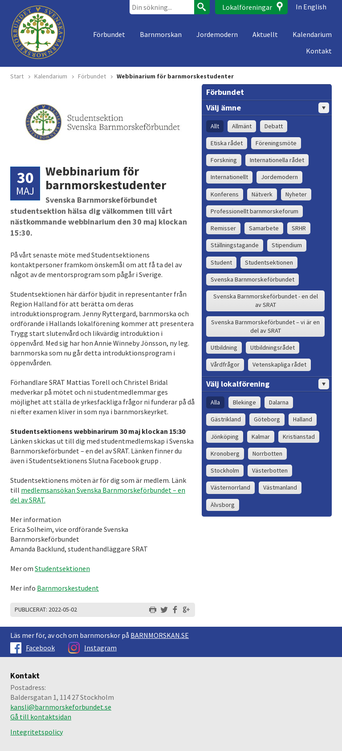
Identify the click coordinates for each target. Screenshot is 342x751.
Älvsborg (223, 505)
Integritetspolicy (36, 731)
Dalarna (279, 402)
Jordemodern (217, 34)
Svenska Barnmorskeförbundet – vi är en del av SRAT (265, 326)
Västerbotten (270, 470)
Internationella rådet (277, 160)
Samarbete (264, 228)
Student (221, 262)
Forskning (224, 160)
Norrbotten (267, 453)
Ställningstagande (235, 245)
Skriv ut (152, 609)
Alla (215, 402)
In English (311, 6)
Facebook (32, 647)
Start (17, 76)
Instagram (92, 647)
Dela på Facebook (175, 609)
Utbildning (224, 347)
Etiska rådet (227, 143)
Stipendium (287, 245)
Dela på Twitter (163, 609)
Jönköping (225, 437)
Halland (302, 419)
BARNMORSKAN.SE (159, 635)
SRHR (299, 228)
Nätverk (262, 194)
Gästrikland (226, 419)
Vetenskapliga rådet (279, 364)
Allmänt (242, 126)
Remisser (223, 228)
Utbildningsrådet (272, 347)
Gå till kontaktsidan (40, 716)
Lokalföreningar (247, 7)
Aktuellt (265, 34)
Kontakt (319, 50)
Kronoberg (225, 453)
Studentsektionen (62, 568)
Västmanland (280, 487)
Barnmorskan (161, 34)
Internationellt (229, 177)
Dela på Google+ (186, 609)
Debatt (274, 126)
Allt (215, 126)
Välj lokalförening (267, 384)
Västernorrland (230, 487)
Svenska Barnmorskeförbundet (252, 279)
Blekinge (244, 402)
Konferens (225, 194)
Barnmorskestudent (68, 588)
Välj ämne (267, 107)
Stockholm (225, 470)
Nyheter (296, 194)
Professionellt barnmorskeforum (254, 211)
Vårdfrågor (225, 364)
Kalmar (261, 437)
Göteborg (267, 419)
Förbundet (109, 34)
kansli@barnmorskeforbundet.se (60, 706)
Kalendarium (312, 34)
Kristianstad (299, 437)
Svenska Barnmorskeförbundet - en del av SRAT (265, 300)
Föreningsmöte (276, 143)
